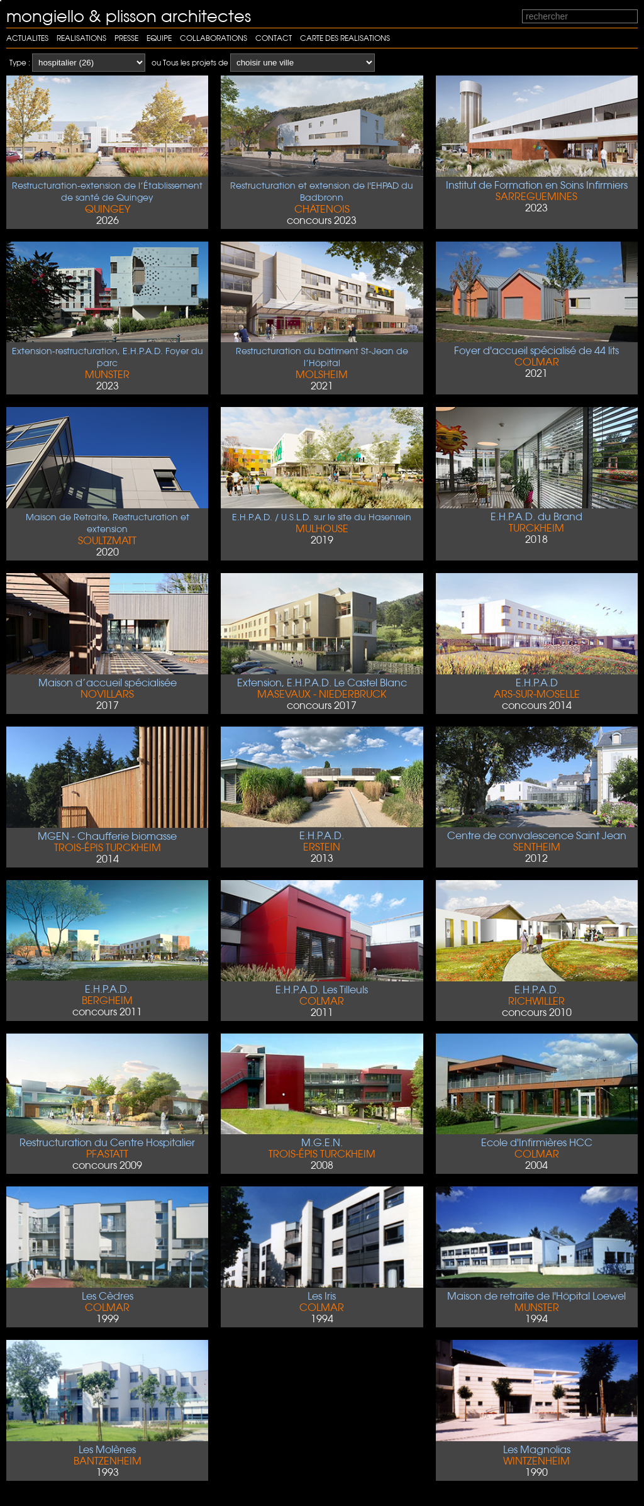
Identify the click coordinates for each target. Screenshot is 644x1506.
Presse (126, 38)
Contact (273, 38)
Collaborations (213, 38)
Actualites (27, 38)
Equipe (159, 38)
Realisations (81, 38)
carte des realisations (345, 38)
